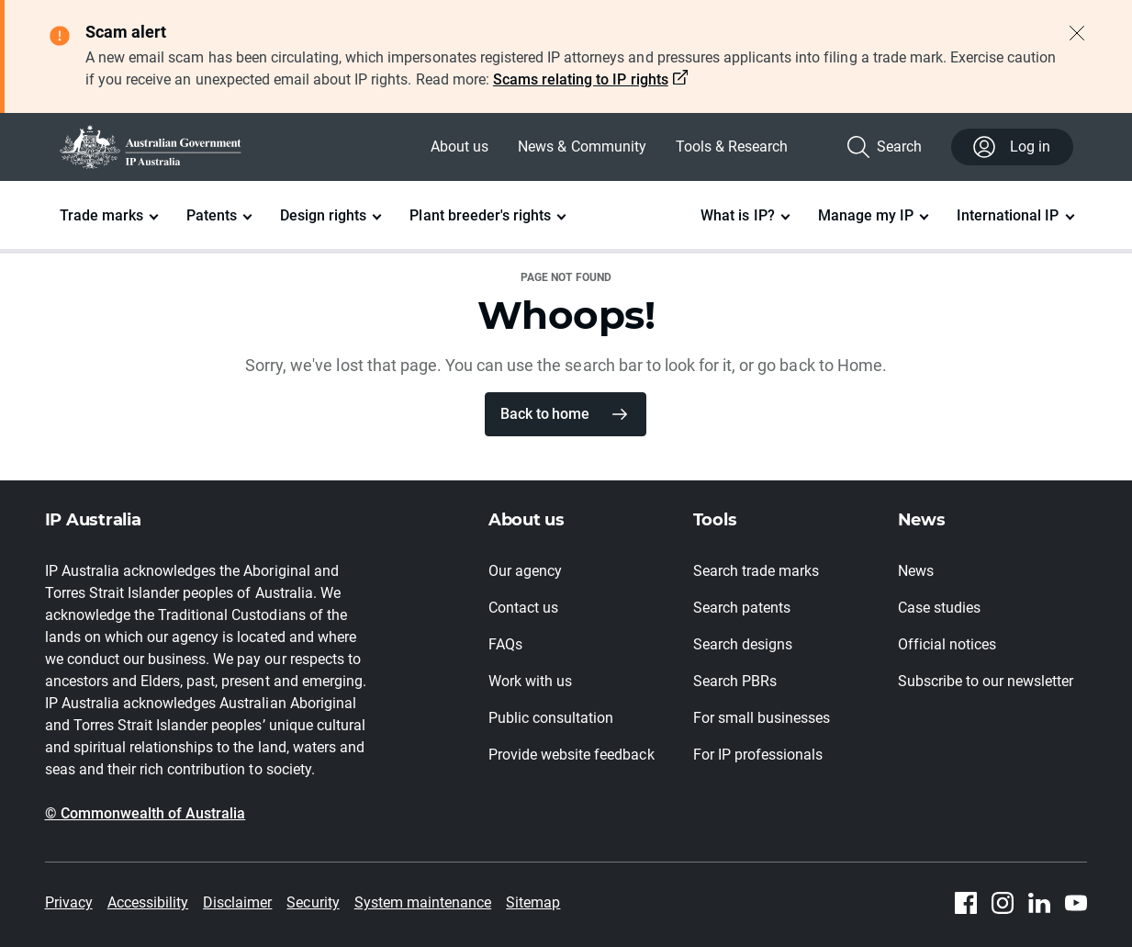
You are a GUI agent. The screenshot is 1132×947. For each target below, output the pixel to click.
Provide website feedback (571, 754)
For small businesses (762, 718)
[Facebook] (966, 903)
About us (459, 146)
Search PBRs (735, 681)
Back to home (544, 414)
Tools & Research (732, 146)
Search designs (742, 644)
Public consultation (551, 718)
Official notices (947, 644)
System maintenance (423, 902)
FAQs (505, 644)
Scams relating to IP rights (580, 79)
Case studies (939, 607)
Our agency (525, 571)
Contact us (523, 607)
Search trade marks (756, 571)
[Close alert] (1077, 33)
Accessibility (147, 902)
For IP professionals (758, 754)
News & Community (581, 146)
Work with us (530, 681)
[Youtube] (1076, 903)
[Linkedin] (1039, 903)
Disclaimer (237, 902)
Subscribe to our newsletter (986, 681)
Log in (1011, 147)
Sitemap (533, 902)
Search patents (741, 607)
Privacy (69, 902)
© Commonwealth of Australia (145, 813)
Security (312, 902)
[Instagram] (1003, 903)
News (916, 571)
